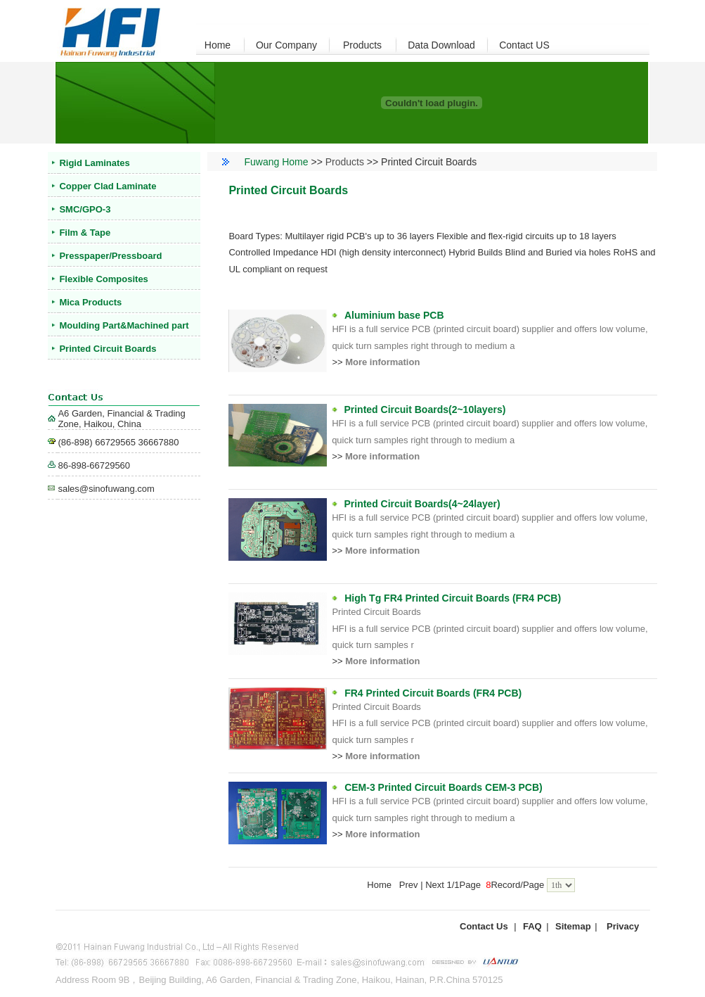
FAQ (532, 926)
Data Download (441, 45)
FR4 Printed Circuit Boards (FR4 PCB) (433, 693)
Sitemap (573, 926)
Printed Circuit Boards (107, 348)
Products (362, 45)
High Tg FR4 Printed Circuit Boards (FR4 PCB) (452, 598)
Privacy (623, 926)
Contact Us (484, 926)
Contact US (524, 45)
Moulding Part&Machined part (123, 325)
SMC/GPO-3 (84, 209)
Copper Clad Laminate (107, 186)
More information (382, 362)
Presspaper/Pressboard (110, 255)
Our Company (286, 45)
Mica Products (90, 302)
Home (218, 45)
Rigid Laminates (94, 163)
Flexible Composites (103, 279)
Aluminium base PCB (394, 315)
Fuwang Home (277, 161)
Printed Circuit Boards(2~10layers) (424, 409)
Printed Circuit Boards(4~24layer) (422, 503)
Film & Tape (84, 232)
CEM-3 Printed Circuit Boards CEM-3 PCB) (443, 787)
